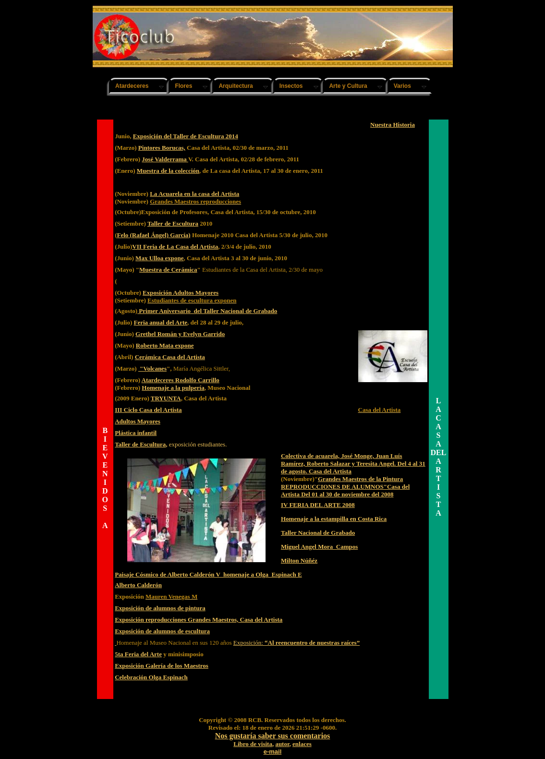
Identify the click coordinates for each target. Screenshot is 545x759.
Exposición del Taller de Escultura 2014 (185, 136)
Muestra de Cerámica (168, 269)
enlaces (302, 743)
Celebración (131, 677)
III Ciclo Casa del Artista (148, 409)
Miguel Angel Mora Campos (319, 546)
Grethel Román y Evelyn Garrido (180, 333)
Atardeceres (131, 86)
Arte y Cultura (348, 86)
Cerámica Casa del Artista (170, 357)
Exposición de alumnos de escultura (162, 631)
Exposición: (296, 642)
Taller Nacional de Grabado (318, 532)
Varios (402, 86)
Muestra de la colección (168, 170)
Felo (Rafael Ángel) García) (153, 235)
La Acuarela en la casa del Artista (194, 193)
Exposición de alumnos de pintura (160, 608)
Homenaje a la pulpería (173, 387)
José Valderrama (165, 159)
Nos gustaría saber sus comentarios (272, 736)
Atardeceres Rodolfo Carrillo (180, 380)
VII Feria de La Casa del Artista (175, 246)
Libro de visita (252, 743)
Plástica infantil (136, 432)
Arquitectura (235, 86)
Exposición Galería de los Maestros (161, 665)
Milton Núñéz (299, 560)
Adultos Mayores (137, 421)
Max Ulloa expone (159, 258)
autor (282, 743)
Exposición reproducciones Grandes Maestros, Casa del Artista (198, 619)
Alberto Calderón (138, 585)
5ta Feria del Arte (138, 654)
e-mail (273, 751)
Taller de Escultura (172, 223)
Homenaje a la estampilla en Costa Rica (334, 518)
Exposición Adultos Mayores (180, 292)
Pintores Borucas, (161, 147)
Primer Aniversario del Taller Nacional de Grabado (207, 310)
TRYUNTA (166, 398)
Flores (183, 86)
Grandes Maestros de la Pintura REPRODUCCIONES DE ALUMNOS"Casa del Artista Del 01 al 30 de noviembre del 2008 (345, 486)
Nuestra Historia (392, 124)
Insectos (291, 86)
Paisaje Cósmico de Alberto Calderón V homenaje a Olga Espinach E (208, 574)
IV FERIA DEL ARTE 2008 (318, 504)
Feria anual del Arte (161, 322)
